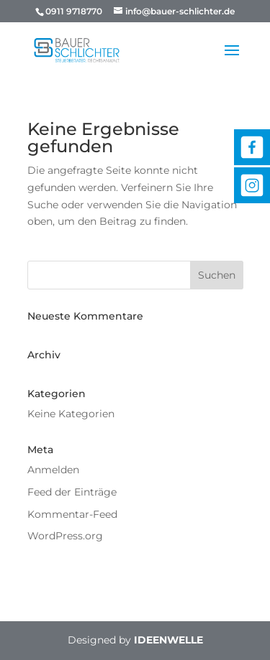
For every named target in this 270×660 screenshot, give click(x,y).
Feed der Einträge (72, 491)
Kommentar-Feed (72, 514)
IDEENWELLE (168, 639)
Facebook (252, 147)
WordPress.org (65, 535)
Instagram (252, 185)
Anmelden (53, 469)
